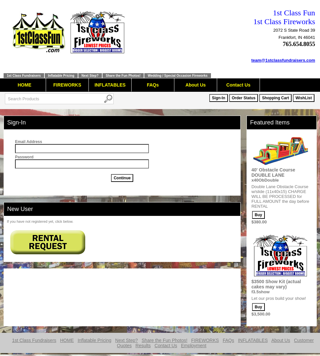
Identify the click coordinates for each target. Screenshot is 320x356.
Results (143, 345)
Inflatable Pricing (61, 75)
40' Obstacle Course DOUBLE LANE (273, 172)
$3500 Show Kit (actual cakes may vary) (276, 284)
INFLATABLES (109, 85)
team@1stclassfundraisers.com (283, 60)
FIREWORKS (67, 85)
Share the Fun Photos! (123, 75)
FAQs (153, 85)
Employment (193, 345)
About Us (195, 85)
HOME (24, 85)
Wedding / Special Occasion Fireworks (177, 75)
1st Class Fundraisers (24, 75)
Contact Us (238, 85)
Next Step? (90, 75)
